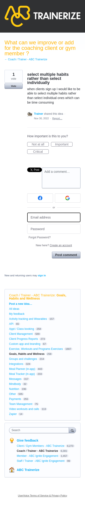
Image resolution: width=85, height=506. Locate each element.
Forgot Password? (40, 237)
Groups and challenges (23, 359)
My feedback (16, 313)
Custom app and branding (24, 344)
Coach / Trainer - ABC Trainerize (32, 295)
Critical (41, 152)
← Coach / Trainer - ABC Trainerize (26, 59)
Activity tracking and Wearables (28, 318)
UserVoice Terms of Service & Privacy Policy (42, 495)
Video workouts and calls (24, 409)
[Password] (53, 229)
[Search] (72, 430)
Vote (13, 86)
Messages (15, 379)
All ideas (14, 308)
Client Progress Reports (23, 339)
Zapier (13, 414)
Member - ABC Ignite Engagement (38, 456)
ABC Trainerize (28, 470)
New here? (54, 245)
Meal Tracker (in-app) (22, 374)
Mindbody (15, 384)
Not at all (40, 144)
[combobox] (40, 430)
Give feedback (27, 440)
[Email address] (53, 217)
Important (64, 144)
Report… (57, 118)
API (11, 323)
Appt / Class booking (21, 329)
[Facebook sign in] (40, 198)
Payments (15, 399)
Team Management (20, 404)
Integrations (16, 364)
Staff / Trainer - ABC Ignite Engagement (41, 461)
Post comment (66, 255)
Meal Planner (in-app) (22, 369)
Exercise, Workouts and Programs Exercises (36, 349)
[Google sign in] (68, 198)
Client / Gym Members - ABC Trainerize (41, 446)
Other (12, 394)
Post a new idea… (20, 303)
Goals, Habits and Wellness (37, 296)
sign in (42, 275)
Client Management (21, 334)
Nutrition (14, 389)
